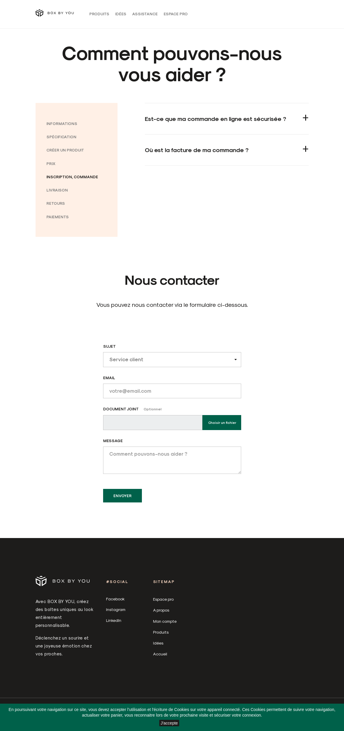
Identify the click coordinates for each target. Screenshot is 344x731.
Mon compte (165, 623)
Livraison (57, 193)
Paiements (57, 219)
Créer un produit (65, 153)
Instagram (115, 612)
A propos (161, 612)
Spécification (61, 139)
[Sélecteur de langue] (280, 15)
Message (113, 443)
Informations (61, 126)
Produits (99, 15)
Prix (51, 166)
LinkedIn (113, 622)
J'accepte (169, 723)
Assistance (145, 15)
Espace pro (176, 15)
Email (109, 380)
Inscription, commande (72, 179)
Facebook (115, 601)
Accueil (160, 656)
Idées (120, 15)
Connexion (260, 15)
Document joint (132, 411)
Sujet (109, 349)
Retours (55, 206)
